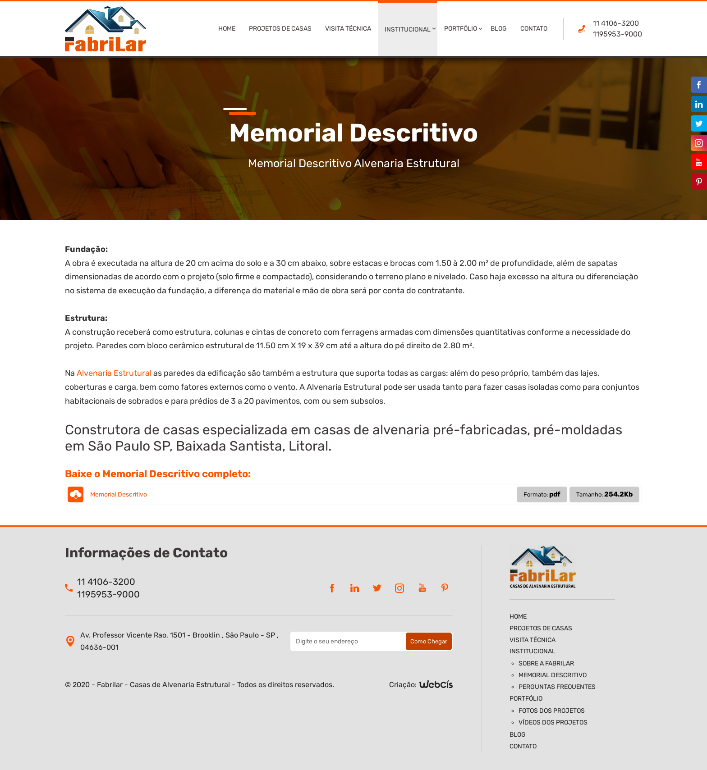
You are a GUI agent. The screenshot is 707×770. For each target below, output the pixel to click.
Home (226, 28)
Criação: (403, 684)
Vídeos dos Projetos (553, 722)
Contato (533, 28)
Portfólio (460, 28)
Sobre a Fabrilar (546, 663)
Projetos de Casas (280, 28)
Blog (499, 28)
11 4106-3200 (616, 23)
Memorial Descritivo (353, 494)
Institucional (408, 29)
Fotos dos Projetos (552, 711)
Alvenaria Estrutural (114, 373)
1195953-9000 (617, 34)
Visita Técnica (348, 28)
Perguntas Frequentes (557, 687)
